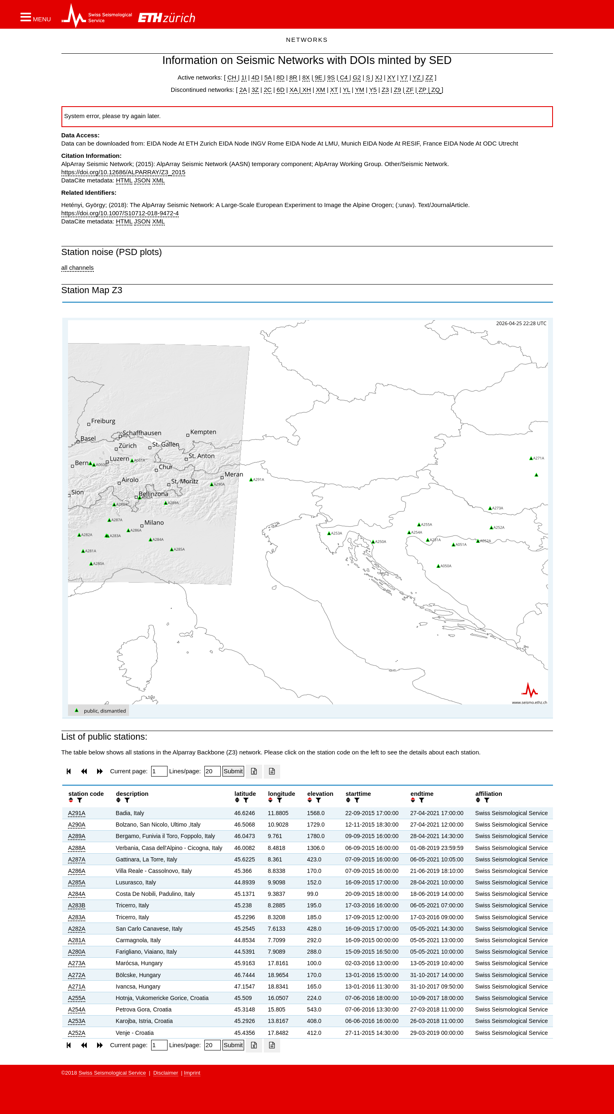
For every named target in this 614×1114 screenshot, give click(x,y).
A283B (76, 905)
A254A (76, 1009)
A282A (76, 928)
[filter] (78, 800)
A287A (76, 859)
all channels (77, 267)
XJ (379, 77)
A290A (76, 824)
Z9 (397, 89)
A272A (76, 975)
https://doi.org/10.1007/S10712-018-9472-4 (120, 213)
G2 (357, 77)
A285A (76, 882)
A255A (76, 998)
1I (244, 77)
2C (268, 89)
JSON (142, 180)
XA (294, 89)
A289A (76, 836)
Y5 (372, 89)
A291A (76, 813)
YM (360, 89)
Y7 (404, 77)
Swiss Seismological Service (112, 1073)
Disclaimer (165, 1073)
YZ (417, 77)
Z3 (385, 89)
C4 (344, 77)
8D (280, 77)
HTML (124, 180)
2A (243, 89)
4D (255, 77)
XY (391, 77)
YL (346, 89)
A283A (76, 917)
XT (334, 89)
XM (320, 89)
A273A (76, 963)
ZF (409, 89)
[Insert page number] (159, 771)
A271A (76, 986)
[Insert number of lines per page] (212, 771)
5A (268, 77)
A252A (76, 1033)
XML (158, 180)
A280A (76, 951)
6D (280, 89)
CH (232, 77)
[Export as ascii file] (272, 772)
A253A (76, 1021)
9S (331, 77)
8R (293, 77)
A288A (76, 848)
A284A (76, 894)
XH (306, 89)
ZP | (423, 89)
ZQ (435, 89)
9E (318, 77)
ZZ (429, 77)
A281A (76, 940)
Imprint (192, 1073)
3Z (255, 89)
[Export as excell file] (254, 772)
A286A (76, 871)
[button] (35, 17)
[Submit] (233, 771)
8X (306, 77)
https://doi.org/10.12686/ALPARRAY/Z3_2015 (123, 172)
